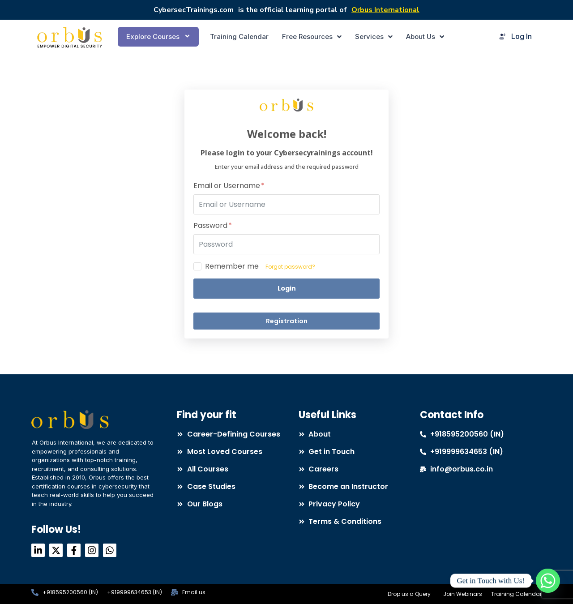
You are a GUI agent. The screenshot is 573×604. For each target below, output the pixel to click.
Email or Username (229, 186)
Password (212, 226)
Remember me (232, 266)
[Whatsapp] (548, 581)
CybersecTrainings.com (194, 10)
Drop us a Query (409, 594)
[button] (158, 37)
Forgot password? (290, 266)
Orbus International (385, 10)
